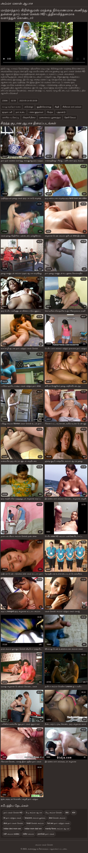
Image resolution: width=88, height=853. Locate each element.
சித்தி (57, 107)
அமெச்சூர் (28, 107)
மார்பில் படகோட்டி (10, 117)
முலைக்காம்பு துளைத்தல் (50, 117)
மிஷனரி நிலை (29, 117)
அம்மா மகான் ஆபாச (17, 3)
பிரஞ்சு (50, 112)
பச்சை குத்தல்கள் (36, 112)
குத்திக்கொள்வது (44, 107)
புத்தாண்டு (60, 112)
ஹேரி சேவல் (70, 117)
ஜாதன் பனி (7, 112)
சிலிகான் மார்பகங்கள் (72, 107)
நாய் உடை (20, 112)
